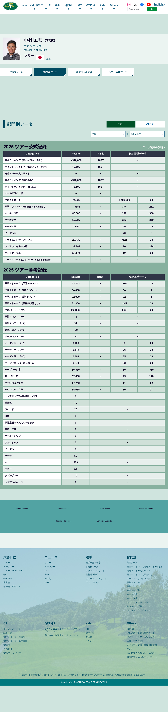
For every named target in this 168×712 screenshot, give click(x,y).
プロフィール (16, 72)
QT (4, 601)
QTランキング (92, 609)
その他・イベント (11, 613)
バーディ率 (132, 625)
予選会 (6, 609)
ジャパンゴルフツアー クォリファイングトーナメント (63, 656)
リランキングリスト (95, 597)
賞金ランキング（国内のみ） (141, 601)
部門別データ (50, 72)
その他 (48, 605)
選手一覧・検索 (93, 589)
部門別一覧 (132, 589)
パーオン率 (132, 621)
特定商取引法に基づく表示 (139, 683)
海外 (47, 601)
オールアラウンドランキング (141, 605)
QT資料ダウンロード (13, 679)
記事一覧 (7, 659)
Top (87, 655)
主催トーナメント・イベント (141, 667)
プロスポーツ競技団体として (141, 659)
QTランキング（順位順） (15, 663)
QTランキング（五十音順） (16, 667)
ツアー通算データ (118, 72)
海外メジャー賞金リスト (138, 597)
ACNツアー (150, 124)
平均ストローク (134, 609)
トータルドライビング (137, 637)
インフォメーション (13, 655)
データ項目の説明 (151, 147)
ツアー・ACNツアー (13, 597)
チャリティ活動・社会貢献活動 (142, 671)
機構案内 (131, 655)
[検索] (136, 9)
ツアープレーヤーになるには (141, 663)
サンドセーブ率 (134, 633)
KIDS (47, 609)
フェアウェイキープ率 (137, 629)
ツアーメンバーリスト (96, 605)
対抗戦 (89, 663)
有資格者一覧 (92, 593)
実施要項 (7, 675)
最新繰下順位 (92, 601)
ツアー (120, 124)
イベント (90, 667)
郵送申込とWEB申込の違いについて (62, 662)
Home (23, 5)
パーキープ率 (133, 617)
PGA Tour (7, 605)
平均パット (132, 613)
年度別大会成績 (84, 72)
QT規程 (6, 671)
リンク (130, 675)
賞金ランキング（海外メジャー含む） (145, 593)
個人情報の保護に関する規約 (141, 679)
